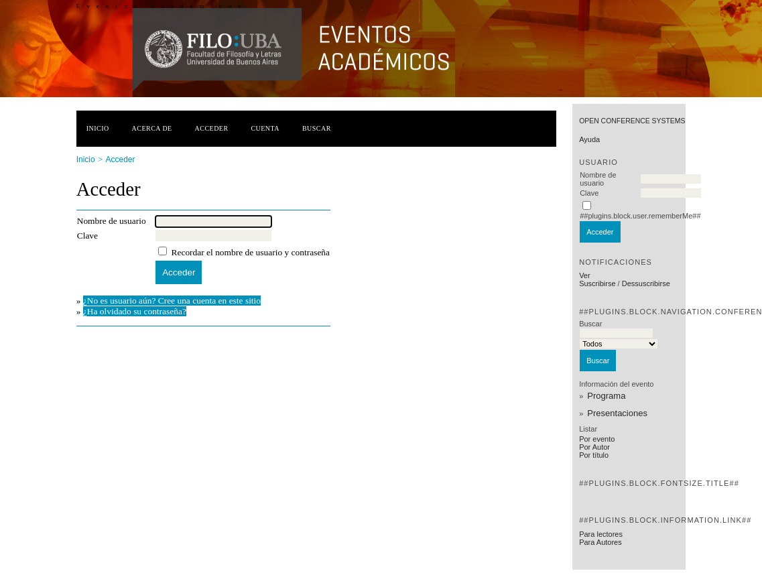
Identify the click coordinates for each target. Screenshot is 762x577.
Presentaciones (617, 413)
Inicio (97, 128)
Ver (584, 275)
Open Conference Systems (632, 121)
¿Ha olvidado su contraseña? (134, 311)
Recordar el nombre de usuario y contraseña (250, 252)
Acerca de (152, 128)
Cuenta (265, 128)
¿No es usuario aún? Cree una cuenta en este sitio (172, 301)
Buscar (316, 128)
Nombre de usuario (598, 179)
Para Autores (600, 542)
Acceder (212, 128)
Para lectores (601, 534)
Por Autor (594, 447)
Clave (589, 193)
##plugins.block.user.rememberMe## (640, 216)
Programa (606, 396)
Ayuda (589, 139)
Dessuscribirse (646, 283)
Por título (594, 455)
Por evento (597, 439)
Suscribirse (597, 283)
